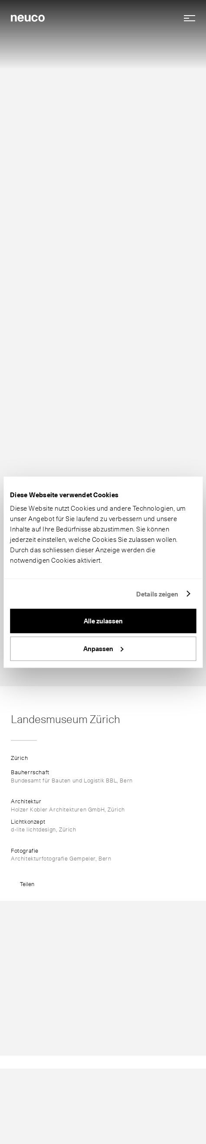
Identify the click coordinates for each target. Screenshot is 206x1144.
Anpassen (103, 648)
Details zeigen (157, 594)
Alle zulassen (103, 621)
